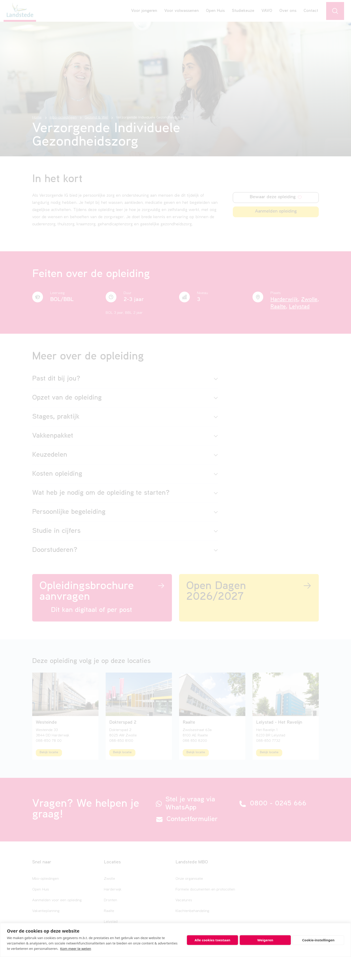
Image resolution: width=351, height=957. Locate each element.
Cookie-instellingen (318, 940)
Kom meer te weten (75, 948)
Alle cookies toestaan (212, 940)
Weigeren (265, 940)
